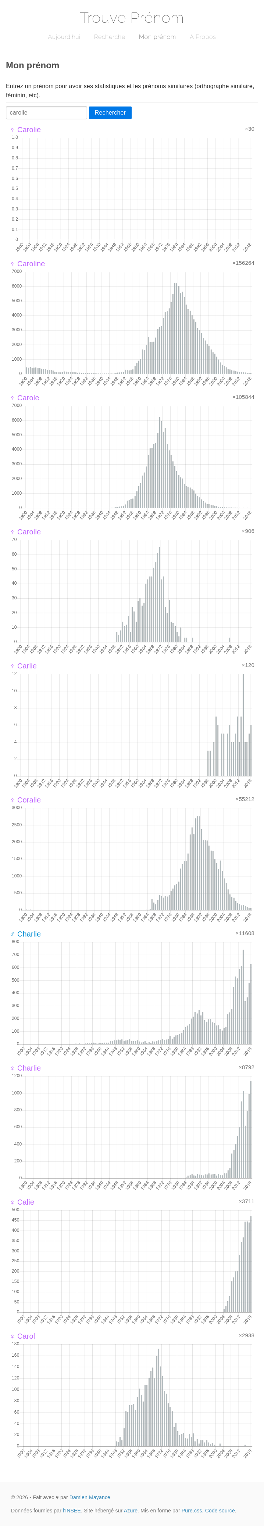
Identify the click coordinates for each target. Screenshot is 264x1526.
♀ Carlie (23, 666)
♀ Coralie (25, 800)
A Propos (203, 36)
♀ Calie (22, 1202)
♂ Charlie (25, 934)
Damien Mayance (89, 1497)
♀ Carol (22, 1336)
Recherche (109, 36)
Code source (220, 1511)
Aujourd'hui (64, 36)
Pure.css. (193, 1511)
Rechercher (110, 112)
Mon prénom (157, 36)
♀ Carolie (25, 130)
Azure (131, 1511)
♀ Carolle (25, 532)
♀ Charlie (25, 1068)
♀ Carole (24, 398)
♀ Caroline (27, 264)
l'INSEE (72, 1511)
